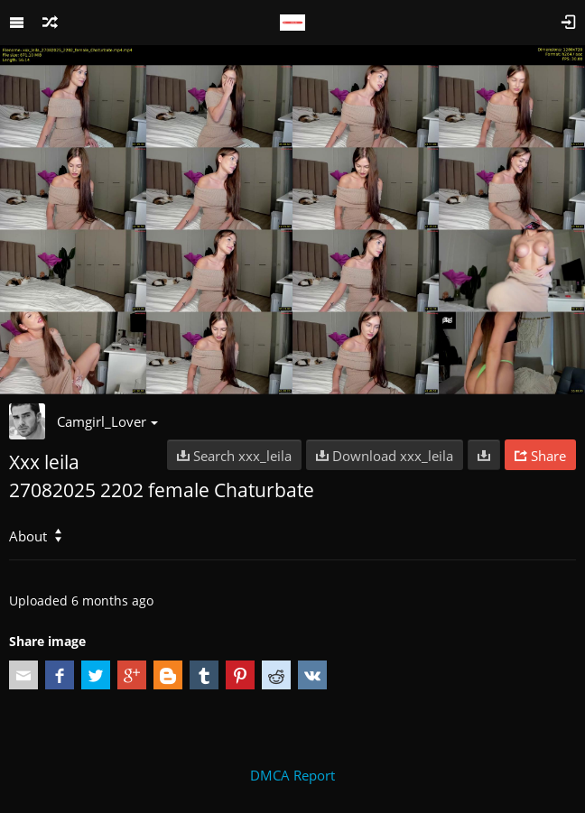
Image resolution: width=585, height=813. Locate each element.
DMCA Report (292, 775)
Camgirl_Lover (107, 421)
